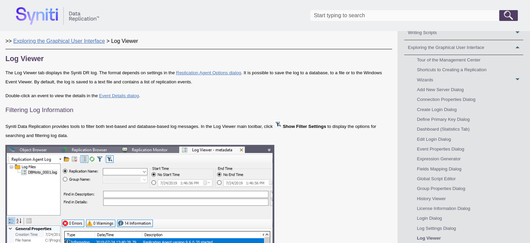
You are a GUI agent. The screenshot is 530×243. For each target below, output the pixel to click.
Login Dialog (429, 218)
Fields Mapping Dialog (439, 168)
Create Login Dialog (437, 109)
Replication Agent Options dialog (208, 72)
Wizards (470, 80)
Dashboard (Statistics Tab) (443, 129)
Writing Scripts (465, 33)
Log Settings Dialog (436, 228)
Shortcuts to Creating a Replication (451, 69)
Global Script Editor (436, 178)
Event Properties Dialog (440, 149)
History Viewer (431, 198)
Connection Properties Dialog (446, 99)
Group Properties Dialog (441, 188)
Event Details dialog (119, 95)
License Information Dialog (443, 208)
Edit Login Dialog (434, 139)
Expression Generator (439, 158)
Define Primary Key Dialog (443, 119)
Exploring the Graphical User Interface (465, 47)
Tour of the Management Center (448, 59)
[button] (508, 15)
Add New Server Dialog (440, 89)
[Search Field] (414, 15)
